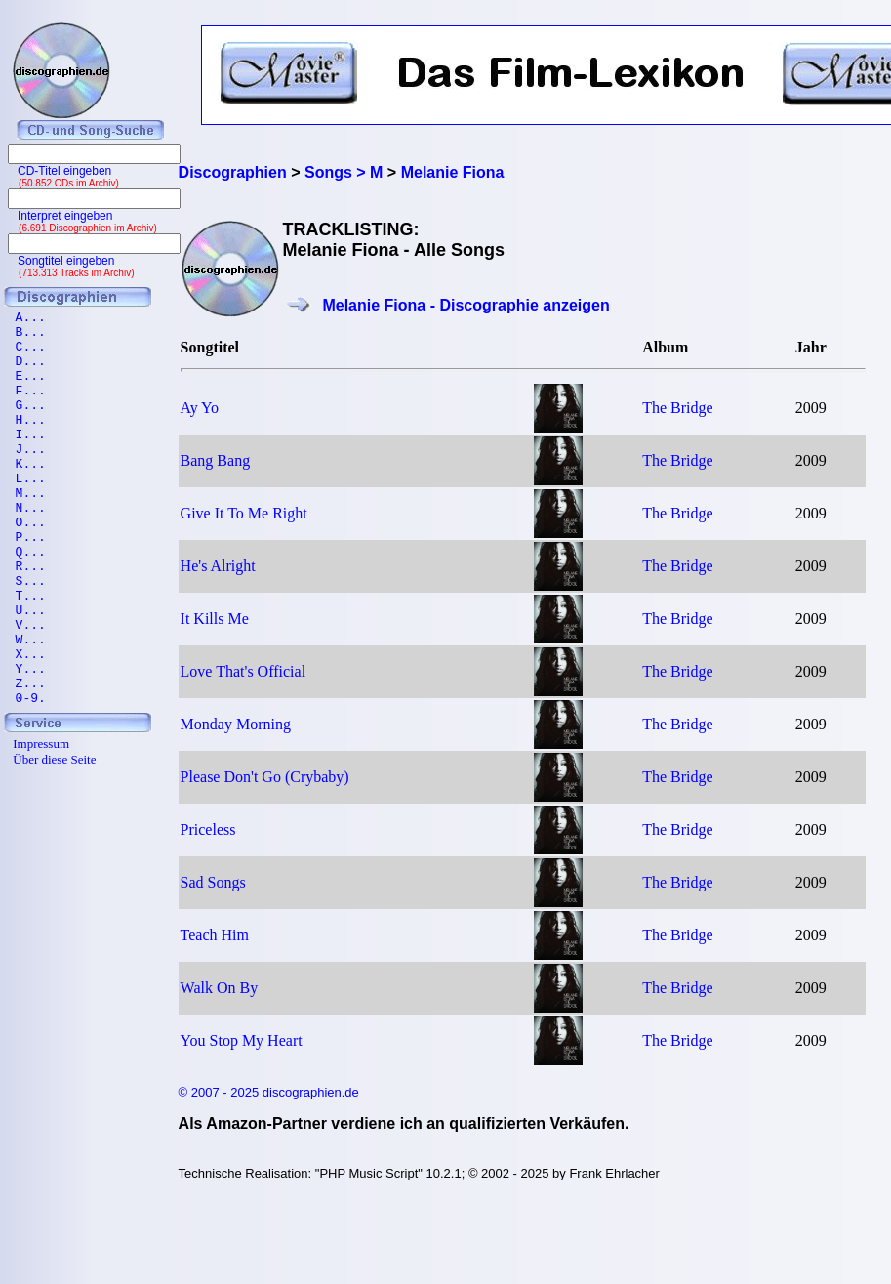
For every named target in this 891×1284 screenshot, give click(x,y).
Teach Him (215, 935)
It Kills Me (215, 618)
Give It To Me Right (244, 513)
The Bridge (677, 407)
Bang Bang (216, 460)
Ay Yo (200, 407)
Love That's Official (243, 671)
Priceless (208, 829)
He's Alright (218, 566)
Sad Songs (213, 882)
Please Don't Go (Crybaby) (265, 776)
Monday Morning (236, 724)
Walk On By (220, 987)
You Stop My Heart (242, 1040)
